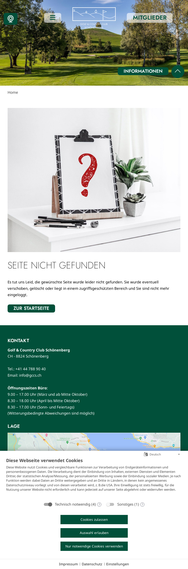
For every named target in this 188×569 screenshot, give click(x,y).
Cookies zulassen (94, 519)
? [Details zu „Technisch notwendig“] (99, 504)
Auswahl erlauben (94, 532)
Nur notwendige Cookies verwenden (94, 546)
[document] (94, 478)
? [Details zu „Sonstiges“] (142, 504)
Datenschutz (92, 564)
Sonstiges (125, 504)
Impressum (68, 564)
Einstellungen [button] (117, 564)
